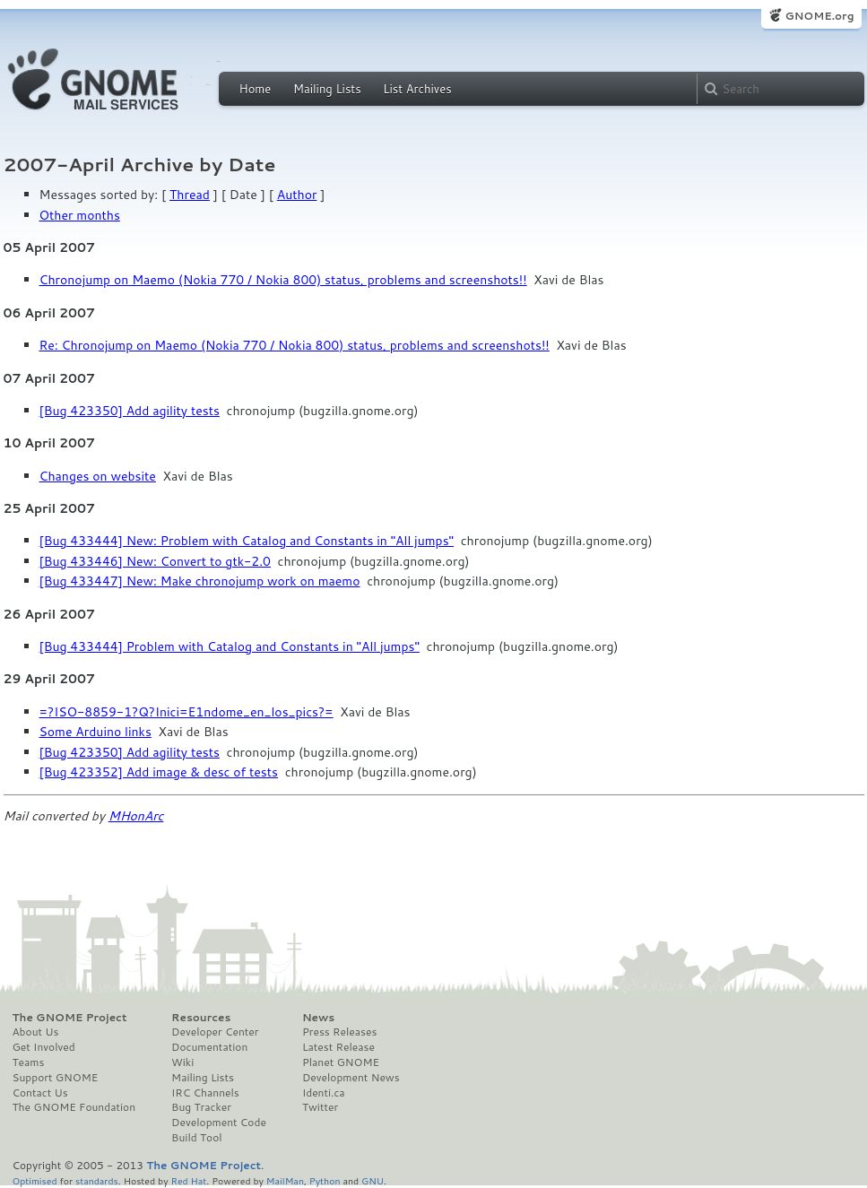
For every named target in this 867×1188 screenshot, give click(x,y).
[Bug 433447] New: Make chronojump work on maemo (199, 581)
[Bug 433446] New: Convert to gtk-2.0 (155, 561)
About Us (36, 1032)
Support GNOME (56, 1078)
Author (297, 195)
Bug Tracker (201, 1107)
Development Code (218, 1122)
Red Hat (188, 1180)
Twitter (320, 1107)
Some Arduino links (95, 732)
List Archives (417, 89)
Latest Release (338, 1047)
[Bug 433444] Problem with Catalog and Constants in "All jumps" (229, 646)
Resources (200, 1017)
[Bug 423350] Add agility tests (129, 411)
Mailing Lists (327, 89)
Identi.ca (323, 1093)
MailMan (285, 1180)
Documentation (209, 1047)
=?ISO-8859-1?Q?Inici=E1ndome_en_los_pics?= (186, 712)
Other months (79, 215)
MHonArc (136, 816)
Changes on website (97, 476)
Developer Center (214, 1032)
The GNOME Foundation (74, 1107)
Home (255, 89)
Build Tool (196, 1138)
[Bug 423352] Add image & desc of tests (159, 772)
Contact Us (40, 1093)
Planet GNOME (340, 1062)
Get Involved (44, 1047)
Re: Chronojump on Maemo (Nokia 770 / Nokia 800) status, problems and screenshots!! (294, 345)
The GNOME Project (70, 1017)
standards (96, 1180)
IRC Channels (205, 1093)
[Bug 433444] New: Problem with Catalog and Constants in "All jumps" (247, 541)
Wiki (182, 1062)
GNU (372, 1180)
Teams (29, 1062)
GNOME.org (819, 15)
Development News (351, 1078)
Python (325, 1180)
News (318, 1017)
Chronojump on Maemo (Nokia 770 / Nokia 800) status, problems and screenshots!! (283, 280)
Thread (189, 195)
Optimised (35, 1180)
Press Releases (339, 1032)
